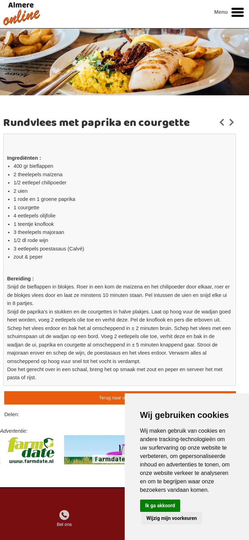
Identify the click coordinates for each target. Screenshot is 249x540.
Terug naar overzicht (120, 397)
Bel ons (64, 524)
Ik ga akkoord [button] (160, 505)
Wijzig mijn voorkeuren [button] (171, 518)
